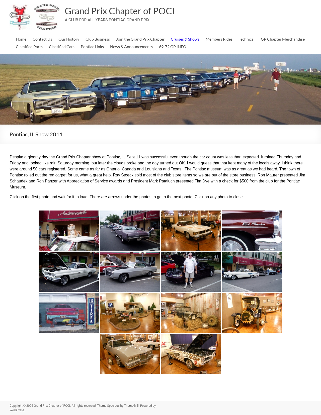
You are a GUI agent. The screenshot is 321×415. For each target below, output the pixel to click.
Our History (68, 39)
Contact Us (42, 39)
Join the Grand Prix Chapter (140, 39)
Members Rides (219, 39)
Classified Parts (29, 46)
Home (21, 39)
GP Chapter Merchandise (283, 39)
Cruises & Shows (185, 39)
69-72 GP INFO (172, 46)
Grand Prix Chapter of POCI (120, 10)
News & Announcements (131, 46)
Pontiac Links (92, 46)
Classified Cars (61, 46)
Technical (247, 39)
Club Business (98, 39)
